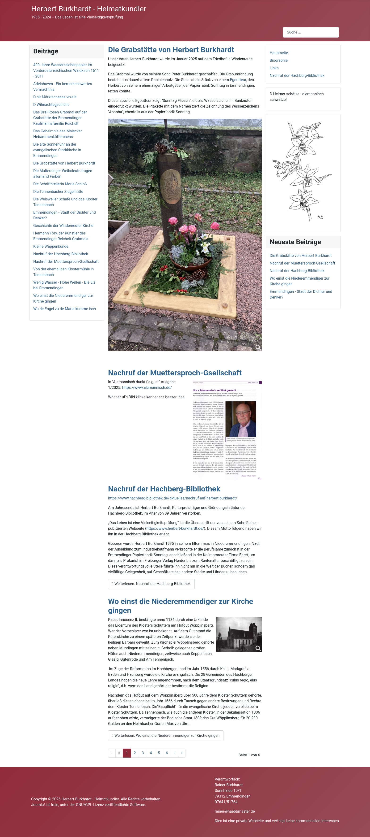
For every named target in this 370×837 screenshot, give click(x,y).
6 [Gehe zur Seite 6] (167, 753)
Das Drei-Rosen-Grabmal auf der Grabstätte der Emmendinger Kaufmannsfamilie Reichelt (60, 118)
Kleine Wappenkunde (50, 246)
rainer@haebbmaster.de (235, 811)
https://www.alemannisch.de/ (147, 387)
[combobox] (311, 32)
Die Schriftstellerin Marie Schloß (60, 184)
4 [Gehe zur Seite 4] (151, 753)
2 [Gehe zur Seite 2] (135, 753)
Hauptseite (279, 53)
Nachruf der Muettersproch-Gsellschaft (66, 261)
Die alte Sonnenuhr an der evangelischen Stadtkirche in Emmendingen (57, 150)
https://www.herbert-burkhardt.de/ (175, 528)
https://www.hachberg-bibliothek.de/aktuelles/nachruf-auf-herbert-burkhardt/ (172, 498)
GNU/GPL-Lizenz (90, 804)
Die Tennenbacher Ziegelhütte (58, 191)
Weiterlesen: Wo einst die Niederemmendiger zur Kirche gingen (165, 735)
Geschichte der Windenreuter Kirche (63, 225)
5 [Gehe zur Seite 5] (159, 753)
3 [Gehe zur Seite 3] (143, 753)
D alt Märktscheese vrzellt (54, 97)
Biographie (279, 60)
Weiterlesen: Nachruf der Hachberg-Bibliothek (151, 583)
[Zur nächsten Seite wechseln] (174, 753)
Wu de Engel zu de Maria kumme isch (64, 309)
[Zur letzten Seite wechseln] (182, 753)
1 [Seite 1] (127, 753)
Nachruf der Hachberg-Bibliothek (60, 254)
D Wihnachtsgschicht (51, 104)
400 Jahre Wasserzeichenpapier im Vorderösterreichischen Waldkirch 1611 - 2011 (66, 70)
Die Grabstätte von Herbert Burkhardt (64, 163)
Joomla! (38, 804)
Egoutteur (238, 80)
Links (274, 68)
